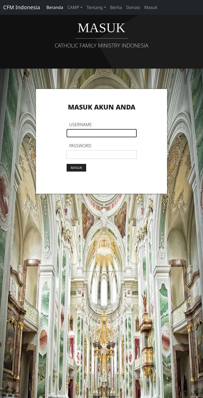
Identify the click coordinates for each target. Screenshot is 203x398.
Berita (116, 7)
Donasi (133, 7)
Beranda (55, 7)
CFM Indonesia (21, 7)
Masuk (151, 7)
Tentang (95, 7)
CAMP (73, 7)
